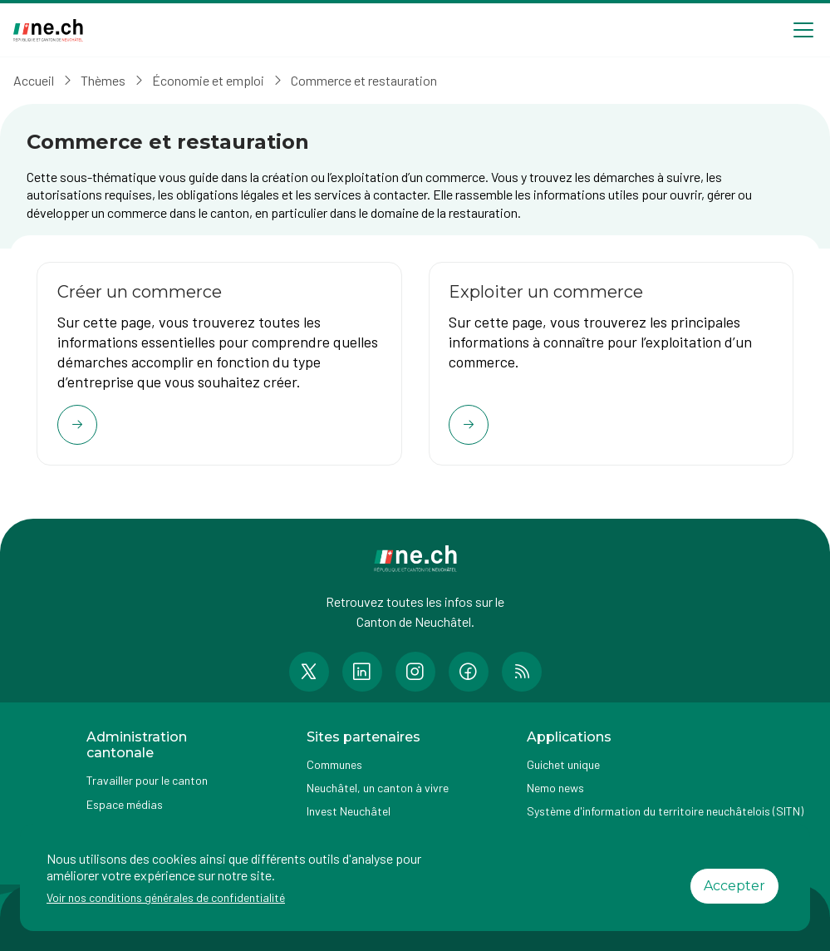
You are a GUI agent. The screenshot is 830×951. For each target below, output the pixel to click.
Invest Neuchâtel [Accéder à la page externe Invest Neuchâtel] (348, 812)
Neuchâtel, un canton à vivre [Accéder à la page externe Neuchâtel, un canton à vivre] (378, 788)
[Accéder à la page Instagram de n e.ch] (415, 672)
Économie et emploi (208, 80)
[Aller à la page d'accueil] (48, 30)
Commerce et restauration (364, 80)
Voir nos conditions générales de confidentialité (166, 897)
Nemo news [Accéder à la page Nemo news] (555, 788)
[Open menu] (803, 30)
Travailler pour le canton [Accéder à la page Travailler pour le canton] (147, 781)
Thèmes (103, 80)
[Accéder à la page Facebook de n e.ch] (469, 672)
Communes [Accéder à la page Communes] (334, 765)
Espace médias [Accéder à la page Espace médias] (124, 804)
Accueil (33, 80)
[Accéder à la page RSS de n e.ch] (522, 672)
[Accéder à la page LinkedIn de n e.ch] (362, 672)
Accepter (734, 886)
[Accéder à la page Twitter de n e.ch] (309, 672)
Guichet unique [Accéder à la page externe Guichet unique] (563, 765)
